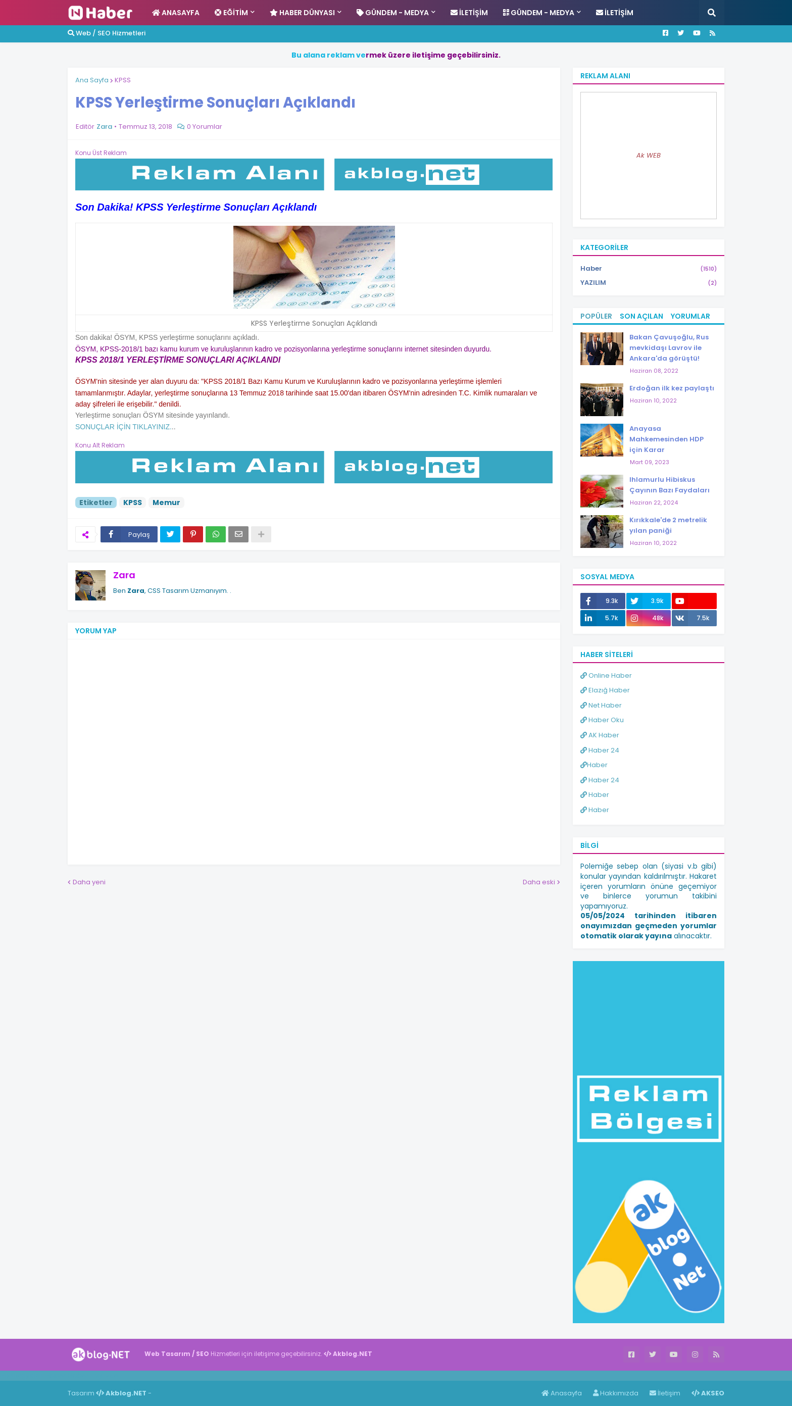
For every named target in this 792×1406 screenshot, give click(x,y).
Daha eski (539, 882)
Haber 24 (599, 750)
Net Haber (601, 705)
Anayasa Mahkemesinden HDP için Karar (666, 439)
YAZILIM (648, 283)
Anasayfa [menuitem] (176, 13)
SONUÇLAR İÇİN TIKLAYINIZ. (123, 427)
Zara (124, 575)
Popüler (596, 316)
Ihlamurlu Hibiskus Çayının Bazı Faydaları (669, 485)
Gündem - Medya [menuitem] (393, 13)
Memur (166, 502)
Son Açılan (641, 316)
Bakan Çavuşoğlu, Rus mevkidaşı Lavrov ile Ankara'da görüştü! (669, 347)
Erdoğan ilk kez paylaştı (671, 388)
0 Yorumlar (204, 126)
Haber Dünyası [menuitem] (302, 13)
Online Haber (606, 675)
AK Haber (599, 735)
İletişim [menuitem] (469, 13)
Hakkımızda (615, 1393)
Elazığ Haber (605, 690)
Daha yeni (89, 882)
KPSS (123, 80)
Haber (648, 269)
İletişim (665, 1393)
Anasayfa (561, 1393)
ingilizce (105, 1375)
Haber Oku (602, 720)
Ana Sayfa (92, 80)
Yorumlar (690, 316)
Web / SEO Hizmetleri (106, 33)
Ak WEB (648, 155)
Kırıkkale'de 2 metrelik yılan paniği (668, 525)
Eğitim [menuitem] (231, 13)
